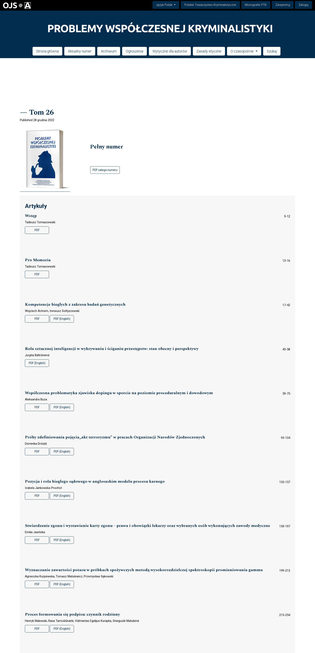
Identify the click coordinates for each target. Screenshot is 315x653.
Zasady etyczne (208, 51)
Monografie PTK (256, 5)
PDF (37, 230)
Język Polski (167, 4)
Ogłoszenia (134, 51)
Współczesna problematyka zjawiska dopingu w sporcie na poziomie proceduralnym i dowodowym (119, 393)
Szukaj (272, 51)
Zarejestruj (282, 5)
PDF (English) (62, 318)
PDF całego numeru (105, 170)
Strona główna (47, 51)
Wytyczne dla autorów (169, 51)
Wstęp (31, 215)
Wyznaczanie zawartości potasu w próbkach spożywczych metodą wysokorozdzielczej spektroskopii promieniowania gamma (144, 570)
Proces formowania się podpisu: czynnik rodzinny (72, 614)
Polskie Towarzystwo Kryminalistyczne (210, 5)
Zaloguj (303, 5)
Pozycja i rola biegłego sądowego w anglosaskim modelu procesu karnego (95, 481)
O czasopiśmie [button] (243, 51)
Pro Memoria (38, 260)
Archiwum (109, 51)
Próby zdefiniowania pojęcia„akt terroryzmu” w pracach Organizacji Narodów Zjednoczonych (115, 437)
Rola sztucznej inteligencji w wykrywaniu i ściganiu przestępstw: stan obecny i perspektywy (111, 348)
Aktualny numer (80, 51)
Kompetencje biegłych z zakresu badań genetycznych (75, 304)
